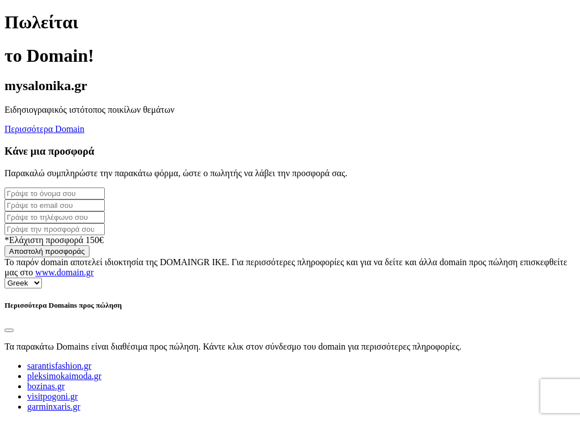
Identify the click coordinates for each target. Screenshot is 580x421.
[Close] (9, 330)
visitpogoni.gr (52, 396)
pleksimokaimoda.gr (64, 376)
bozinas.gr (46, 386)
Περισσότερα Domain (44, 129)
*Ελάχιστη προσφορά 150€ (54, 240)
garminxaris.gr (53, 406)
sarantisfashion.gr (59, 366)
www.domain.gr (64, 272)
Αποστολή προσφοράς (47, 251)
